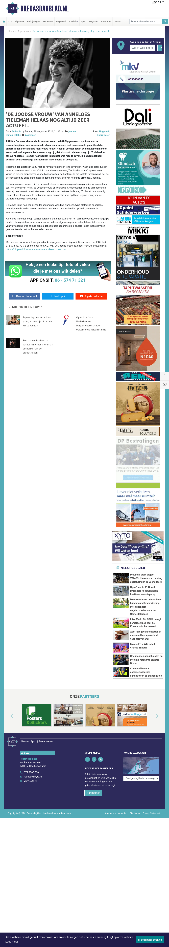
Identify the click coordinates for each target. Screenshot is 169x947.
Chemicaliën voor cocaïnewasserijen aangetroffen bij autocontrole (146, 672)
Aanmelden (93, 788)
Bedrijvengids (33, 21)
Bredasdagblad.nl (44, 9)
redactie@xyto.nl (33, 772)
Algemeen (19, 21)
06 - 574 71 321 (70, 280)
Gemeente (48, 21)
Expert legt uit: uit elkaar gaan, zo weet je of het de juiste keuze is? (37, 321)
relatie (17, 135)
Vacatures (106, 21)
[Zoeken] (165, 21)
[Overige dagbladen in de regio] (141, 760)
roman (9, 135)
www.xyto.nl (30, 776)
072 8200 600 (31, 768)
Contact (117, 21)
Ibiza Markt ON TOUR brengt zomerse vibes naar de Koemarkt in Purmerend (145, 623)
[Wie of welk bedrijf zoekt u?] (143, 48)
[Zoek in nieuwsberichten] (145, 21)
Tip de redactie (91, 296)
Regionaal (61, 21)
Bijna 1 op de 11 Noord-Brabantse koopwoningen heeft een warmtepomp (144, 591)
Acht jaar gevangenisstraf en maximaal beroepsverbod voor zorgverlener (145, 635)
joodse (72, 131)
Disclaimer (135, 808)
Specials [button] (72, 21)
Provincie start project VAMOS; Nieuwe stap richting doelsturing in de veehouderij (146, 578)
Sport (83, 21)
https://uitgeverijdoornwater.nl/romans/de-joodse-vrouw (36, 249)
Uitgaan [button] (93, 21)
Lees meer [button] (11, 941)
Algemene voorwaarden (116, 808)
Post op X (57, 296)
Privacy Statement (151, 808)
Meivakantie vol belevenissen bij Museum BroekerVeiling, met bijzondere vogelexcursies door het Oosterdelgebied (146, 607)
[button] (8, 716)
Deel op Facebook (24, 296)
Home (11, 31)
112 (10, 21)
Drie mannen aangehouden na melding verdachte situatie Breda (146, 660)
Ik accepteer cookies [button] (150, 939)
